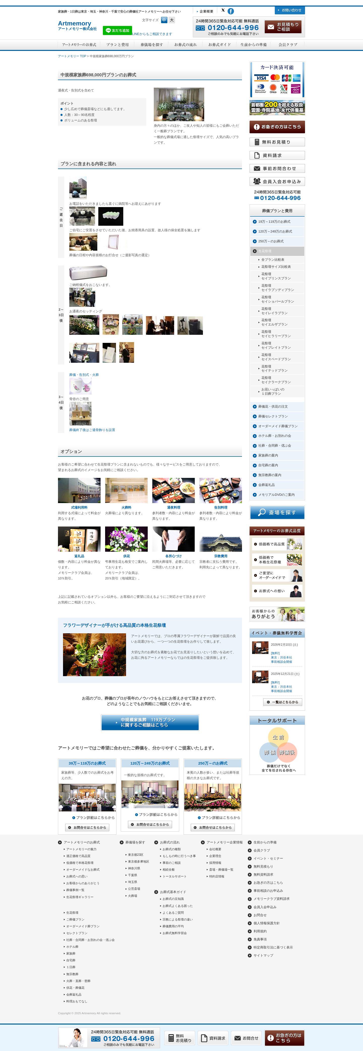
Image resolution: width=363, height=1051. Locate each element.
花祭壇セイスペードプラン (276, 357)
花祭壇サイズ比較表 (276, 267)
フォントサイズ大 (172, 20)
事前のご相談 (172, 863)
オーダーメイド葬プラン (83, 926)
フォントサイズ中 (164, 20)
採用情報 (215, 863)
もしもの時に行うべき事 (179, 856)
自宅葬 (70, 960)
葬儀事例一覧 (75, 890)
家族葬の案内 (268, 455)
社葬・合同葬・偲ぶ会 (274, 445)
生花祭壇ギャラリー (80, 897)
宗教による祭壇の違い (178, 919)
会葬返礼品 (266, 485)
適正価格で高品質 (78, 856)
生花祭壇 (264, 251)
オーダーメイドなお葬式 (83, 869)
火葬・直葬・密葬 (78, 981)
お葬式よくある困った (178, 906)
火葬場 (132, 896)
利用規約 (260, 931)
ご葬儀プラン (75, 919)
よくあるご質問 (173, 912)
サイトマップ (263, 955)
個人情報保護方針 (267, 923)
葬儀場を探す (135, 842)
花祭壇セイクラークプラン (276, 380)
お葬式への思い (76, 876)
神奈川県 (134, 868)
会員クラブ (262, 850)
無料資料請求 (263, 874)
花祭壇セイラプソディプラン (277, 288)
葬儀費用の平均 (173, 926)
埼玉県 (132, 882)
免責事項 (260, 939)
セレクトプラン (76, 933)
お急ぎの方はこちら (268, 882)
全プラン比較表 (272, 259)
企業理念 (215, 856)
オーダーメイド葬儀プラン (278, 426)
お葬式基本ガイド (173, 892)
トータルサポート (175, 876)
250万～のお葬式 (271, 241)
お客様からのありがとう (83, 883)
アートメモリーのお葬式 (82, 842)
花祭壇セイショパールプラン (277, 299)
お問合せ (260, 915)
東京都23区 (135, 855)
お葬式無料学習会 (175, 933)
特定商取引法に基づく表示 (273, 947)
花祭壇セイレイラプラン (274, 311)
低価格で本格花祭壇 (80, 863)
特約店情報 (216, 876)
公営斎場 (134, 889)
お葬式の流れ (170, 842)
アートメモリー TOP (72, 56)
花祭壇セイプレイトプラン (276, 345)
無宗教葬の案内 (269, 475)
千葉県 (132, 875)
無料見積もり (263, 866)
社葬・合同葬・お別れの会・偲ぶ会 (90, 940)
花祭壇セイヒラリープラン (276, 334)
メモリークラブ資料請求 (272, 899)
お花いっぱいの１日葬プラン (272, 391)
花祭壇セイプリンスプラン (276, 276)
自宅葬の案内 (268, 465)
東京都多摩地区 (138, 861)
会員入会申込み (265, 907)
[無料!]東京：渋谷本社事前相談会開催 (281, 657)
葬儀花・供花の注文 (273, 406)
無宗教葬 (72, 974)
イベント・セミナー (268, 858)
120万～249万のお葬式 (275, 231)
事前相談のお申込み (268, 891)
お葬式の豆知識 (173, 899)
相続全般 (169, 869)
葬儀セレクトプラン (273, 416)
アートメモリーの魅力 (81, 849)
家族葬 (70, 953)
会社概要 (215, 849)
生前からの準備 (265, 842)
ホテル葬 (72, 946)
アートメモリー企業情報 (225, 842)
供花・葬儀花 (75, 988)
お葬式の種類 (172, 849)
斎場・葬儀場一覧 (221, 869)
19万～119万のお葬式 (274, 221)
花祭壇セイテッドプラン (274, 369)
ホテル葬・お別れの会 (274, 436)
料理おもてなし (76, 1001)
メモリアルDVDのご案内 (276, 495)
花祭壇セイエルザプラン (274, 322)
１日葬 (70, 967)
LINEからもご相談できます (137, 34)
